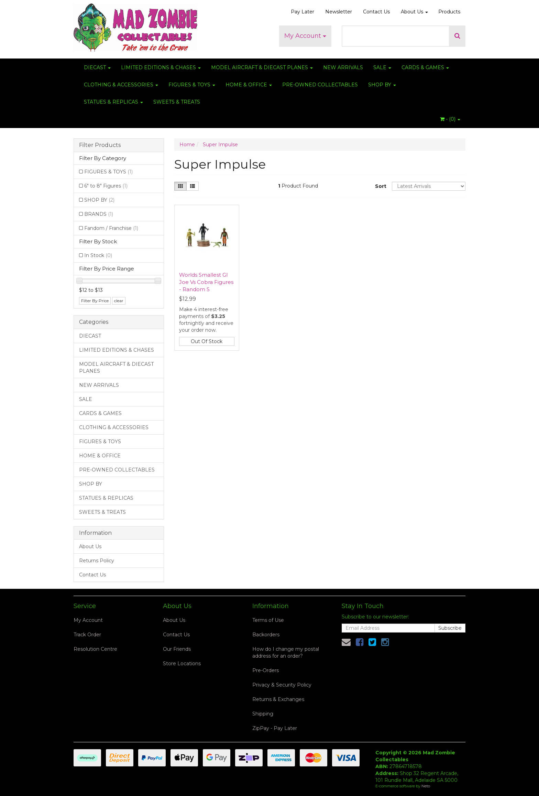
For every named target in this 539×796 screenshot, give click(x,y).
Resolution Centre (95, 649)
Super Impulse (220, 144)
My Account (305, 36)
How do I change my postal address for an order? (285, 652)
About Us (414, 12)
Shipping (262, 714)
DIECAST (97, 67)
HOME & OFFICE (249, 85)
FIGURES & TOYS (191, 85)
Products (449, 12)
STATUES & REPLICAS (113, 102)
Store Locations (182, 663)
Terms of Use (268, 620)
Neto (425, 786)
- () (450, 119)
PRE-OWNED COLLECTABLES (320, 85)
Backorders (265, 635)
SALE (382, 67)
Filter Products (100, 145)
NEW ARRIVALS (343, 67)
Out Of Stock (206, 341)
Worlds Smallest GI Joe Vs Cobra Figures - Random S (206, 282)
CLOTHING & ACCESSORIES (121, 85)
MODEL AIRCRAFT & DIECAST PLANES (262, 67)
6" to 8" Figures (106, 186)
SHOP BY (382, 85)
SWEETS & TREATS (176, 102)
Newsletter (338, 12)
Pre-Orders (265, 670)
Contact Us (376, 12)
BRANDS (98, 214)
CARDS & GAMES (425, 67)
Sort (380, 186)
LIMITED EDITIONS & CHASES (161, 67)
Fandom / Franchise (111, 228)
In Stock (98, 255)
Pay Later (302, 12)
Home (187, 144)
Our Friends (177, 649)
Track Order (87, 635)
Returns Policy (96, 561)
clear (118, 300)
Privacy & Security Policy (281, 685)
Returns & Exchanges (278, 699)
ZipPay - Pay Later (274, 728)
